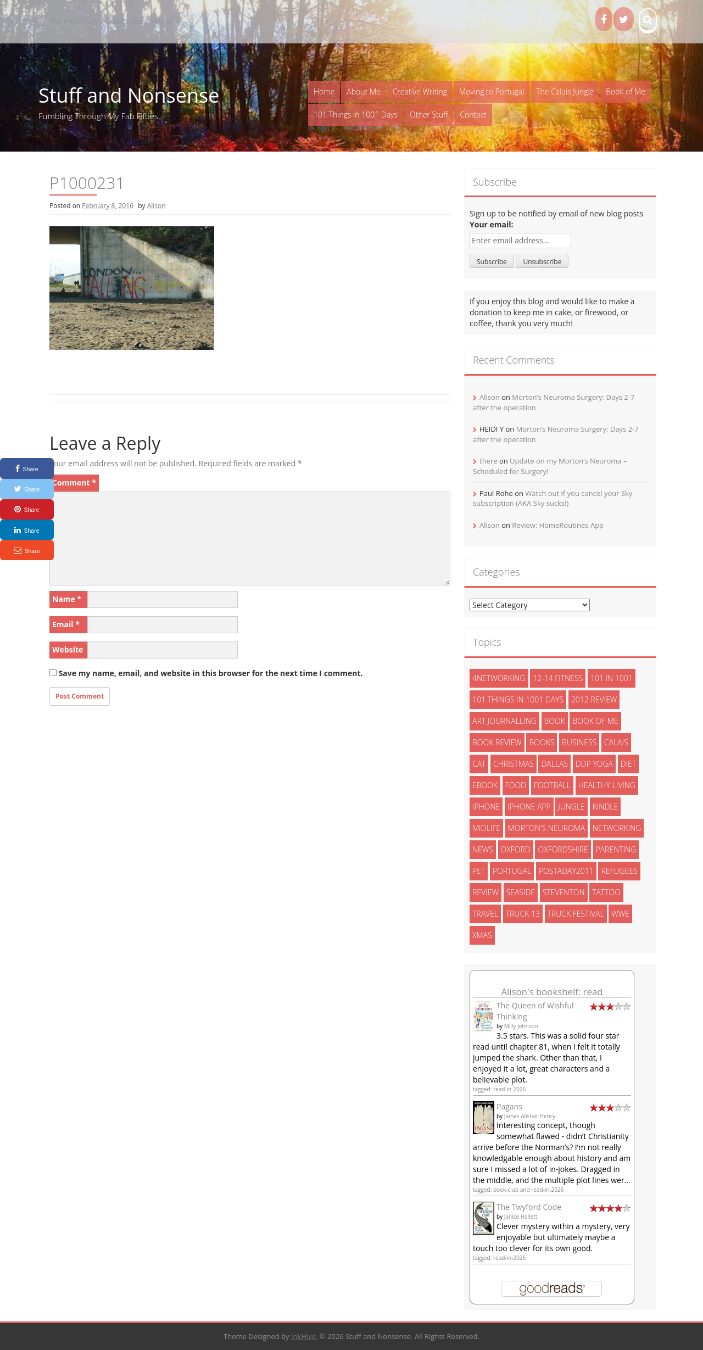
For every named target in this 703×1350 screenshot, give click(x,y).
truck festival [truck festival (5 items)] (576, 913)
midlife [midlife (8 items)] (486, 828)
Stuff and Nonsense (128, 95)
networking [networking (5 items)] (617, 828)
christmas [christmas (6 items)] (513, 763)
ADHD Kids (125, 21)
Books (163, 21)
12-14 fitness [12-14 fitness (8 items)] (558, 678)
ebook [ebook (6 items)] (485, 785)
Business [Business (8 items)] (579, 742)
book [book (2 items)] (554, 721)
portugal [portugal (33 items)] (512, 871)
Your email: (492, 224)
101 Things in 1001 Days (356, 114)
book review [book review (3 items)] (497, 742)
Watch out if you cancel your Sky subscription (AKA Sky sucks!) (552, 498)
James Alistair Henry (529, 1116)
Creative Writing (420, 91)
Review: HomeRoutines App (558, 525)
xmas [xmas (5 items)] (482, 935)
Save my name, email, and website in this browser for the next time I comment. (211, 673)
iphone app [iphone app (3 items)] (529, 806)
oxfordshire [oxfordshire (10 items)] (563, 849)
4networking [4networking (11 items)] (499, 678)
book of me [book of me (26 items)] (595, 721)
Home (324, 91)
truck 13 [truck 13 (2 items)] (523, 913)
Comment (74, 482)
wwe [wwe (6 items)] (620, 913)
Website (67, 649)
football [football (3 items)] (552, 785)
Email (66, 624)
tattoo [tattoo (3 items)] (606, 892)
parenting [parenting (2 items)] (616, 849)
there (488, 461)
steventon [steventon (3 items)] (564, 892)
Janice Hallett (521, 1216)
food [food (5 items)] (515, 785)
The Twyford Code (528, 1207)
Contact (473, 114)
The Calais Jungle (565, 91)
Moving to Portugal (491, 91)
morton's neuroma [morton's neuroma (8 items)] (546, 828)
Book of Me (625, 91)
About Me (363, 91)
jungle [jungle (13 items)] (571, 806)
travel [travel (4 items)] (485, 913)
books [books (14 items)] (541, 742)
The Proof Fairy (74, 21)
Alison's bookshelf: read (551, 991)
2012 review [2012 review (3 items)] (594, 699)
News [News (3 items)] (482, 849)
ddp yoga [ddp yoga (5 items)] (594, 763)
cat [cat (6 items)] (479, 763)
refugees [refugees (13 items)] (619, 871)
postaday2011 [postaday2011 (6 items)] (566, 871)
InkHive (303, 1336)
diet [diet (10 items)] (629, 763)
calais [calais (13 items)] (616, 742)
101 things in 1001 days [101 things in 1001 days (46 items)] (517, 699)
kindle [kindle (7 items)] (605, 806)
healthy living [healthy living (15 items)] (606, 785)
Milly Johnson (521, 1026)
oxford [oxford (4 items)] (516, 849)
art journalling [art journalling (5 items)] (504, 721)
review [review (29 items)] (485, 892)
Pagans (509, 1106)
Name (66, 599)
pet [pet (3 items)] (478, 871)
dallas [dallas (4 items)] (554, 763)
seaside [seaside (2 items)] (520, 892)
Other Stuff (429, 114)
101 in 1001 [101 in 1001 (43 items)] (611, 678)
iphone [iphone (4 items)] (486, 806)
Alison (156, 205)
